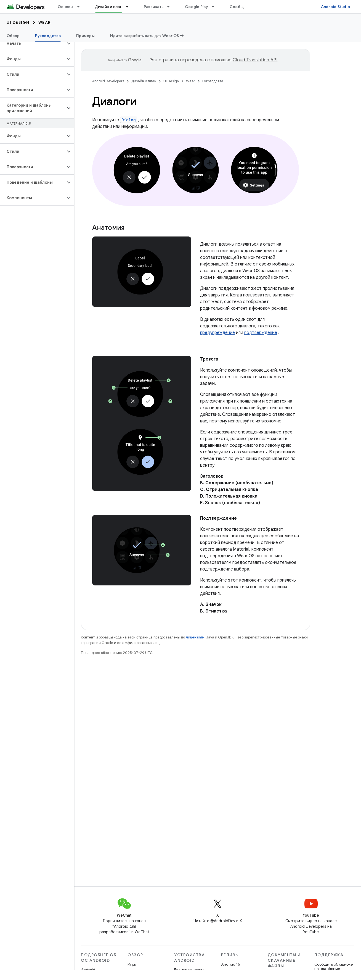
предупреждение (217, 332)
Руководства (212, 81)
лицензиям (195, 637)
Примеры (85, 35)
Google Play (196, 6)
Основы (65, 6)
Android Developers (108, 81)
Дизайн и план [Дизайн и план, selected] (108, 6)
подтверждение (260, 332)
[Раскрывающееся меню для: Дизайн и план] (129, 6)
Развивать (153, 6)
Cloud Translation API (255, 60)
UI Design (18, 22)
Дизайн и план (143, 81)
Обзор (13, 35)
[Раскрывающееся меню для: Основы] (80, 6)
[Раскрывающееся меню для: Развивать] (170, 6)
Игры (132, 964)
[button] (32, 43)
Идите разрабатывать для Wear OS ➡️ (147, 35)
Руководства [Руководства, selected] (48, 35)
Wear (44, 22)
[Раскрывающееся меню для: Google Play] (215, 6)
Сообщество (243, 6)
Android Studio (335, 6)
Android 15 (230, 964)
